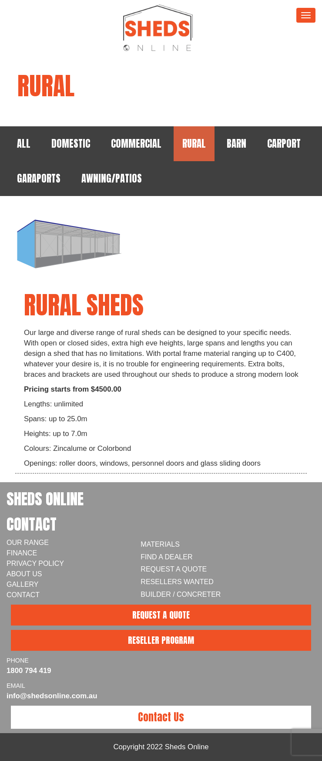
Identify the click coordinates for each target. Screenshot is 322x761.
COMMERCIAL (136, 143)
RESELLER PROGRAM (161, 640)
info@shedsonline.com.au (52, 696)
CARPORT (284, 143)
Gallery (23, 584)
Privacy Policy (35, 563)
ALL (23, 143)
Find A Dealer (166, 557)
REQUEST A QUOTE (161, 615)
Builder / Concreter (181, 594)
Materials (160, 544)
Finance (22, 553)
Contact (23, 595)
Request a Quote (174, 569)
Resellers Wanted (177, 581)
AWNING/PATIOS (111, 178)
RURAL (194, 143)
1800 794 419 (29, 670)
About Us (24, 574)
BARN (236, 143)
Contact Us (161, 717)
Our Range (28, 542)
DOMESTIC (70, 143)
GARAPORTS (38, 178)
